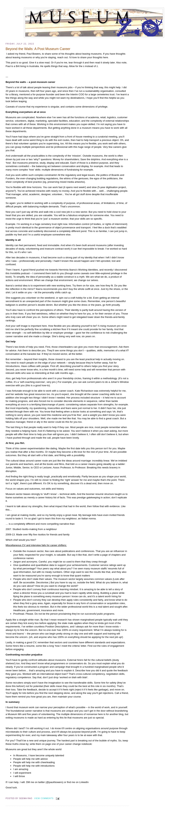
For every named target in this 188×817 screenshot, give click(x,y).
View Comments (44, 798)
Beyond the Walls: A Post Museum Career (38, 49)
